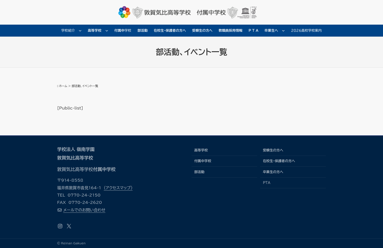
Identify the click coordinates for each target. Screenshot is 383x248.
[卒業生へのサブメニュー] (283, 30)
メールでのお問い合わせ (84, 210)
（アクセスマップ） (118, 188)
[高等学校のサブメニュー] (106, 30)
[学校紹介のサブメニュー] (80, 30)
